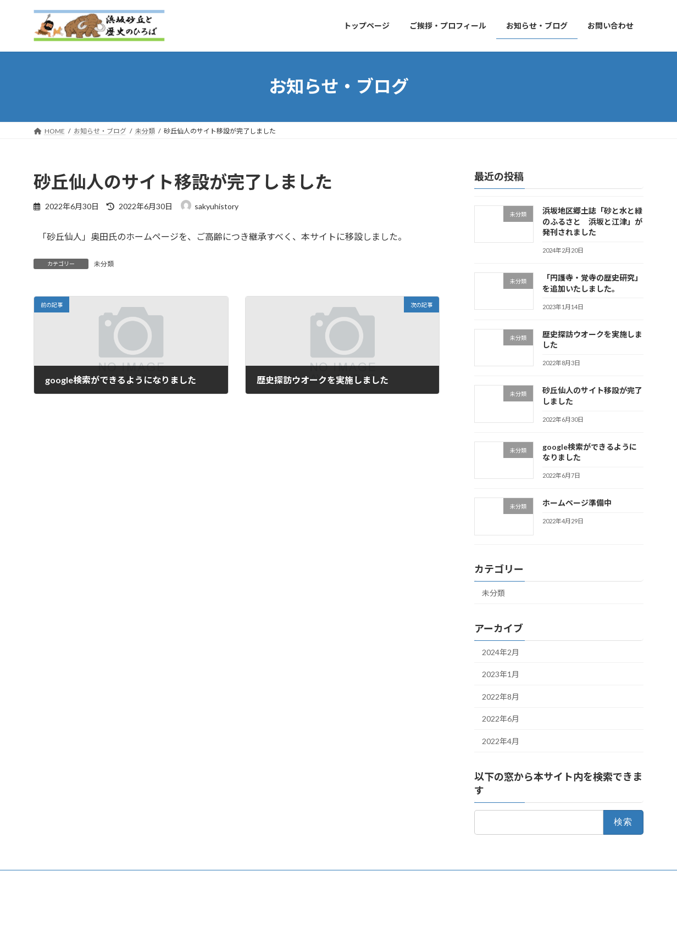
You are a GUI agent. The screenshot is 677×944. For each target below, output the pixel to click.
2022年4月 (500, 741)
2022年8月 (500, 696)
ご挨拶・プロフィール (138, 880)
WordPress (241, 924)
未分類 (104, 264)
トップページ (64, 880)
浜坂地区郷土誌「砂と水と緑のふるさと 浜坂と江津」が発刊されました (592, 221)
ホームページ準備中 (577, 502)
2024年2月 (500, 651)
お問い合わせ (286, 880)
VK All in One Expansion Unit (371, 924)
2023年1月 (500, 674)
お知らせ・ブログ (218, 880)
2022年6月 (500, 718)
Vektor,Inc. (437, 924)
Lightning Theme (298, 924)
